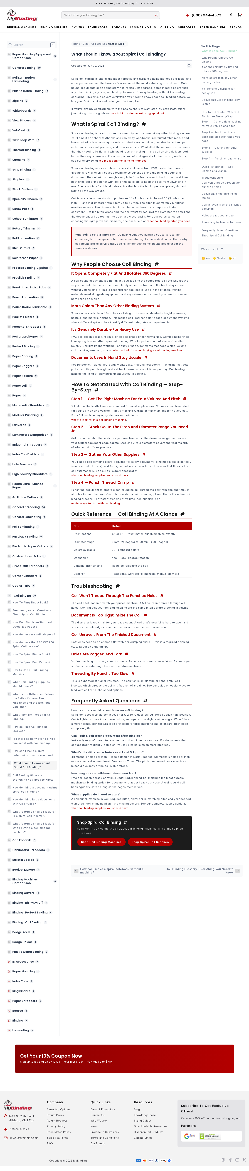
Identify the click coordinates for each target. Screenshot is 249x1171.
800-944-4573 (19, 1129)
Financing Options (58, 1109)
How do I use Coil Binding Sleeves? (30, 729)
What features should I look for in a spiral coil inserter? (34, 813)
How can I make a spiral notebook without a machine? (33, 753)
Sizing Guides (143, 1120)
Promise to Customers (105, 1131)
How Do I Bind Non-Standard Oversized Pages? (32, 624)
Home (76, 44)
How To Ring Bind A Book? (30, 602)
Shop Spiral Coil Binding (217, 235)
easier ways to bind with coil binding (95, 503)
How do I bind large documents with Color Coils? (34, 801)
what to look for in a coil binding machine (98, 419)
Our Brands (98, 1143)
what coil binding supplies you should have (99, 475)
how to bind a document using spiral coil (138, 113)
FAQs (50, 1143)
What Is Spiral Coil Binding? (219, 50)
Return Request (57, 1120)
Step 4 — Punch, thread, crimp (221, 158)
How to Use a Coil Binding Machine (30, 672)
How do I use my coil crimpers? (34, 634)
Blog (137, 1109)
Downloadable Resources (150, 1126)
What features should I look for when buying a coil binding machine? (34, 828)
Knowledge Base (145, 1115)
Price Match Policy (59, 1131)
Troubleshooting (212, 177)
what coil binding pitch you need (169, 221)
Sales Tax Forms (57, 1137)
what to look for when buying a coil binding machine (148, 350)
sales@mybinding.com (24, 1137)
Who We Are (99, 1120)
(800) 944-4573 (206, 15)
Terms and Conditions (105, 1137)
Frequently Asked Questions (220, 230)
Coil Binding (98, 44)
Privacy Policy (56, 1126)
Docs (86, 44)
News (94, 1126)
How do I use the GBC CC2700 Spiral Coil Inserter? (33, 644)
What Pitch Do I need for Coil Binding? (32, 716)
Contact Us (98, 1115)
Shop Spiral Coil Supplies (150, 842)
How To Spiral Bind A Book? (31, 654)
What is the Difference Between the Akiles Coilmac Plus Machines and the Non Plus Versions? (34, 700)
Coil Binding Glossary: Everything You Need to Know (33, 777)
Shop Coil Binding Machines (101, 842)
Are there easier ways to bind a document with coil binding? (34, 741)
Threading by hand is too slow (221, 222)
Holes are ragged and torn (219, 215)
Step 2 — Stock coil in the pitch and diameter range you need (221, 137)
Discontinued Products (148, 1131)
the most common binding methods (123, 160)
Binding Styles (143, 1137)
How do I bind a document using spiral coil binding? (35, 789)
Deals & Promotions (103, 1109)
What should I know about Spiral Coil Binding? (32, 765)
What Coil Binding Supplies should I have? (31, 684)
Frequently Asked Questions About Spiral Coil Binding (32, 612)
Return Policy (55, 1115)
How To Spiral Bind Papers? (31, 662)
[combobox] (110, 15)
